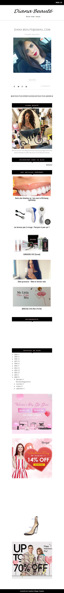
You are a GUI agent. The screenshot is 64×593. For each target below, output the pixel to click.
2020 (16, 354)
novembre (19, 384)
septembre (19, 389)
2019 (15, 357)
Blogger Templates (39, 591)
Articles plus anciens (44, 96)
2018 (15, 359)
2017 (15, 361)
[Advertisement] (32, 496)
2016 (15, 364)
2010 (15, 377)
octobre (18, 386)
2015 (15, 366)
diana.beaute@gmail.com (32, 29)
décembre (19, 379)
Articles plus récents (20, 96)
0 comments (45, 86)
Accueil (32, 96)
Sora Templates (29, 591)
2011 (15, 375)
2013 (15, 370)
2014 (15, 368)
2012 (15, 373)
